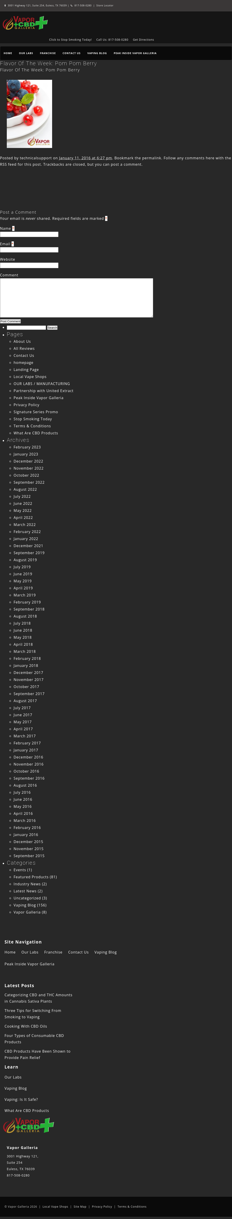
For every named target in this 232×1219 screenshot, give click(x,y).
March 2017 (25, 735)
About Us (22, 341)
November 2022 (29, 468)
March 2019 (25, 595)
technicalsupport (36, 157)
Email (5, 243)
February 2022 (27, 531)
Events (20, 869)
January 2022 (26, 538)
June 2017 (23, 714)
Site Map (80, 1207)
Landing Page (26, 369)
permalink (151, 157)
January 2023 (26, 454)
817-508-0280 (81, 5)
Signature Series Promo (36, 411)
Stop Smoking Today (33, 418)
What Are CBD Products (36, 433)
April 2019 (23, 588)
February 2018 (27, 658)
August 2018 (25, 616)
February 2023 (27, 447)
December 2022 (28, 461)
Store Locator (105, 5)
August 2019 (25, 559)
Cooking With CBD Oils (26, 1026)
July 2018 (22, 623)
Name (5, 228)
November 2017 (29, 679)
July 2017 (22, 707)
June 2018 (23, 630)
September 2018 (29, 609)
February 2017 (27, 743)
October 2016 (26, 771)
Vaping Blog (97, 53)
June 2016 (23, 799)
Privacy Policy (26, 404)
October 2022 (26, 475)
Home (8, 53)
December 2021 (28, 545)
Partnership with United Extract (44, 390)
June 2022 (23, 503)
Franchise (48, 53)
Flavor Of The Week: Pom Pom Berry (48, 63)
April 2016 (23, 813)
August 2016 (25, 785)
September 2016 (29, 778)
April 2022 (23, 517)
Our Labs (26, 53)
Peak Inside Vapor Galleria (135, 53)
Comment (9, 275)
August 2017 (25, 700)
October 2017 (26, 686)
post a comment (126, 164)
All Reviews (24, 348)
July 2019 (22, 566)
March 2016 (25, 820)
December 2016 (28, 757)
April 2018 (23, 644)
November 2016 (29, 764)
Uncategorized (27, 898)
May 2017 (23, 721)
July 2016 (22, 792)
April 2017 (23, 728)
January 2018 (26, 665)
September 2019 (29, 552)
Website (7, 259)
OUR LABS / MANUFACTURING (42, 383)
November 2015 (29, 848)
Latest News (25, 891)
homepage (24, 362)
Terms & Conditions (32, 425)
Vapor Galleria (27, 912)
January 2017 (26, 750)
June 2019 (23, 573)
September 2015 (29, 855)
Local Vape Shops (30, 376)
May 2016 (23, 806)
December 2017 (28, 672)
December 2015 (28, 841)
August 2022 (25, 489)
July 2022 (22, 496)
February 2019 (27, 602)
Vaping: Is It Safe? (21, 1099)
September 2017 (29, 693)
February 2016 (27, 827)
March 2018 (25, 651)
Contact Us (71, 53)
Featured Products (31, 876)
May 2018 (23, 637)
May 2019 (23, 580)
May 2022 (23, 510)
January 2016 (26, 834)
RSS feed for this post (20, 164)
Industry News (27, 883)
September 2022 (29, 482)
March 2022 (25, 524)
